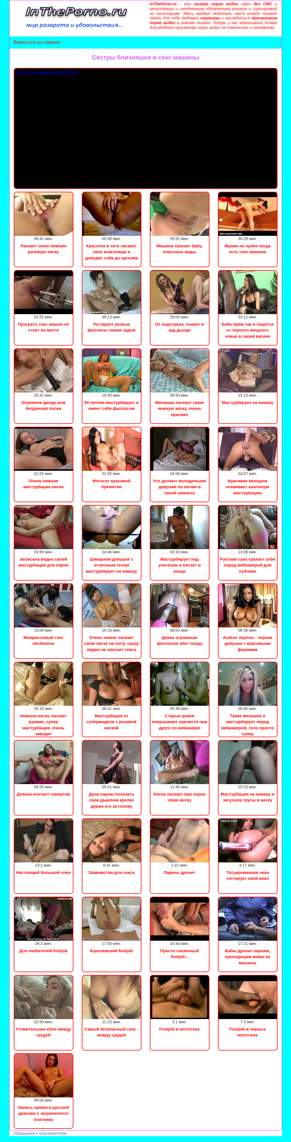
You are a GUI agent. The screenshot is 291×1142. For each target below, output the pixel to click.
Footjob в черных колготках (247, 1032)
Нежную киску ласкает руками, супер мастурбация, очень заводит (43, 724)
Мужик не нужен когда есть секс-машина (248, 248)
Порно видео (12, 1139)
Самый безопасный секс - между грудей (111, 1032)
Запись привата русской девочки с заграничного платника (43, 1113)
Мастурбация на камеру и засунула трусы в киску (247, 797)
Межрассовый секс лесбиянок (43, 640)
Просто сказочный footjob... (179, 953)
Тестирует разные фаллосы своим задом (111, 327)
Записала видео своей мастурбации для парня (43, 562)
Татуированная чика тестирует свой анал (247, 875)
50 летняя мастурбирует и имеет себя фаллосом (111, 405)
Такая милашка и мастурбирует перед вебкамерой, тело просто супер (247, 724)
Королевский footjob (111, 950)
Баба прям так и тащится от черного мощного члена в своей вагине (248, 330)
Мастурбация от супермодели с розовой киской (112, 721)
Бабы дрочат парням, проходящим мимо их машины (247, 956)
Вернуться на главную (37, 42)
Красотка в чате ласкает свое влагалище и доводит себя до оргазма (111, 251)
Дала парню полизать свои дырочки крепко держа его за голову (111, 800)
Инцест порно (77, 1139)
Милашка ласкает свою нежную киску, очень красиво (179, 408)
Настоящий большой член (43, 872)
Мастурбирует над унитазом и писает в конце (179, 565)
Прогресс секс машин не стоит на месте (43, 327)
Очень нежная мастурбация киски (43, 483)
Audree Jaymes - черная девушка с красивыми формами (247, 643)
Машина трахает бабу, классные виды (180, 248)
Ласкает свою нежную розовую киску (43, 248)
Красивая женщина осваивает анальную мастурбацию (248, 486)
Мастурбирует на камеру (248, 402)
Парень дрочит (179, 872)
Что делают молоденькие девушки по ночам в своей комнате (179, 486)
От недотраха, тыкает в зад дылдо (179, 327)
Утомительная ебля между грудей (43, 1032)
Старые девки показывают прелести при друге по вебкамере (179, 721)
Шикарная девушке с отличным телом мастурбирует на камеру (111, 565)
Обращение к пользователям (40, 1133)
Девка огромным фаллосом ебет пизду (179, 640)
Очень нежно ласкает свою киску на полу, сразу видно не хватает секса (111, 643)
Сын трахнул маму (44, 1139)
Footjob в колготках (179, 1029)
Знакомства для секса (111, 872)
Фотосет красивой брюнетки (112, 483)
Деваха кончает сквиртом (43, 794)
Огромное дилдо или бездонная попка (43, 405)
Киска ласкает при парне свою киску (179, 797)
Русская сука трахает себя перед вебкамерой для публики (247, 565)
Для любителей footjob (43, 950)
